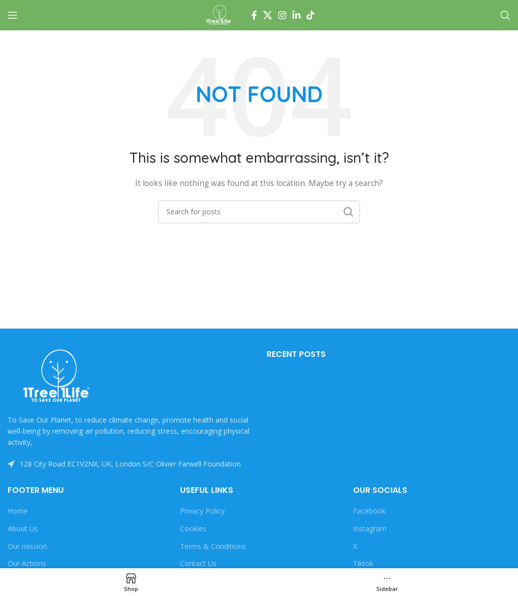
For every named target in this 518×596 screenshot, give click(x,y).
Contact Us (198, 563)
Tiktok (363, 563)
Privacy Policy (202, 511)
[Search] (505, 15)
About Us (23, 528)
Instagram (369, 528)
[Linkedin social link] (296, 15)
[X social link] (267, 15)
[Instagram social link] (282, 15)
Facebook (369, 511)
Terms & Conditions (213, 546)
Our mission (27, 546)
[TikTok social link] (311, 15)
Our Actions (27, 563)
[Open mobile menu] (13, 15)
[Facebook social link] (254, 15)
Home (18, 511)
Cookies (193, 528)
